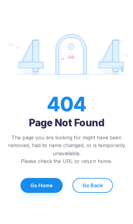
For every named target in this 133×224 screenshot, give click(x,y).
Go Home (41, 185)
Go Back (92, 185)
